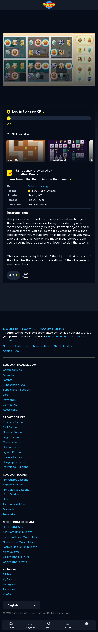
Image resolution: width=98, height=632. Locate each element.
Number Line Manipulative (19, 542)
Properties (9, 514)
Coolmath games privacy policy (34, 329)
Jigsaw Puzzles (12, 452)
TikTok (7, 574)
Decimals (8, 509)
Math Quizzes (11, 552)
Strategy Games (13, 422)
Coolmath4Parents (15, 562)
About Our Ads (62, 346)
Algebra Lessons (13, 484)
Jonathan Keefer (27, 174)
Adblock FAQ (11, 351)
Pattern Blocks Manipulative (20, 547)
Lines (6, 499)
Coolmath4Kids (13, 527)
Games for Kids (12, 370)
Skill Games (10, 427)
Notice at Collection (15, 346)
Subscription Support (16, 389)
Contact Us (10, 404)
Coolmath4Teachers (16, 556)
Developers (10, 399)
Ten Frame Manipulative (17, 532)
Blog (6, 394)
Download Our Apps (15, 467)
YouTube (8, 594)
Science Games (12, 457)
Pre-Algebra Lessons (15, 479)
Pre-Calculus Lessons (16, 489)
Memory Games (12, 442)
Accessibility (10, 409)
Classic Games (12, 447)
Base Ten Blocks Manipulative (21, 537)
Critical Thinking (38, 186)
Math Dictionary (13, 494)
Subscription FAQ (14, 385)
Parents (7, 379)
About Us (9, 375)
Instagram (9, 584)
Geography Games (14, 462)
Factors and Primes (15, 504)
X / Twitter (9, 579)
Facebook (9, 589)
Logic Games (11, 437)
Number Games (12, 432)
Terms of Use (41, 346)
